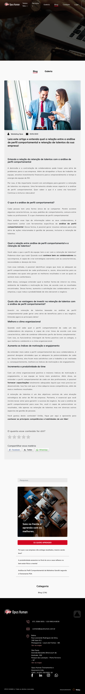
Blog (56, 4)
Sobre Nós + (25, 4)
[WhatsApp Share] (42, 450)
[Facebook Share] (14, 450)
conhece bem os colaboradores (58, 255)
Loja (76, 4)
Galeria (47, 4)
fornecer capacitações (18, 382)
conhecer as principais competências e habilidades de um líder (38, 419)
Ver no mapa (36, 645)
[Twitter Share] (28, 450)
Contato (66, 4)
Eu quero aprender (42, 542)
